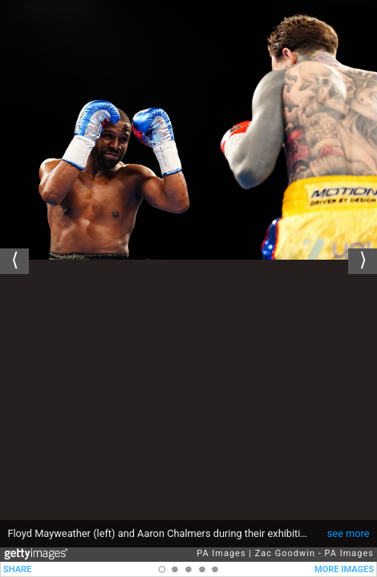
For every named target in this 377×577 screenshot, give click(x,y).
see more (348, 533)
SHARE (17, 569)
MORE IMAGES (344, 569)
